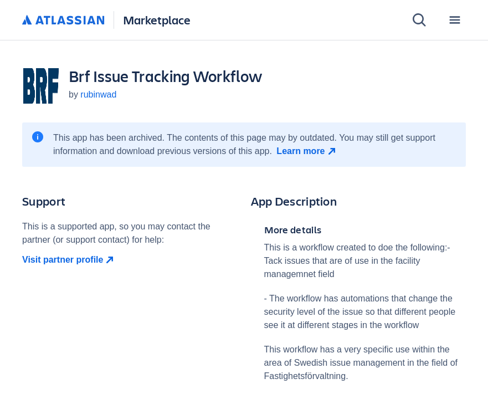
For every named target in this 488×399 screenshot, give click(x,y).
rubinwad (98, 94)
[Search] (419, 20)
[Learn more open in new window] (307, 151)
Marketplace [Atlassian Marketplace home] (157, 20)
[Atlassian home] (63, 20)
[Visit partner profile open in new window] (130, 260)
